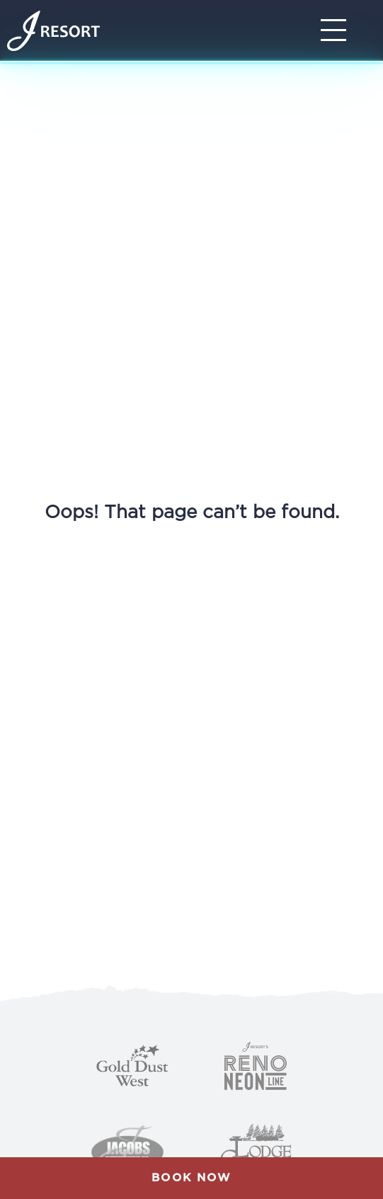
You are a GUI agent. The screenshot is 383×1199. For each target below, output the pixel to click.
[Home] (53, 31)
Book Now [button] (191, 1177)
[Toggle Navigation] (338, 30)
